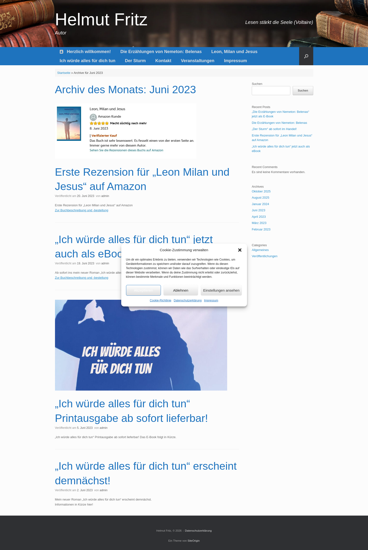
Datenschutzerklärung (188, 300)
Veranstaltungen (197, 60)
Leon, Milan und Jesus (234, 51)
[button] (239, 250)
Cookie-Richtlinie (160, 300)
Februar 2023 (261, 229)
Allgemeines (260, 250)
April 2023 (259, 216)
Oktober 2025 (261, 191)
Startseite (63, 73)
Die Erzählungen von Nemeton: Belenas (161, 51)
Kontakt (163, 60)
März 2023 (259, 223)
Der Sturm (135, 60)
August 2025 (260, 197)
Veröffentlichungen (264, 256)
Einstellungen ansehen (221, 290)
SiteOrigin (193, 540)
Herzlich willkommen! (85, 51)
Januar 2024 (260, 204)
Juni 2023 (258, 210)
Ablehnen (180, 290)
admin (105, 196)
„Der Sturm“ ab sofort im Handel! (274, 129)
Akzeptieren (143, 290)
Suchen (257, 84)
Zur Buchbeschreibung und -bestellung (81, 210)
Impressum (211, 300)
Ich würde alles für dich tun (87, 60)
